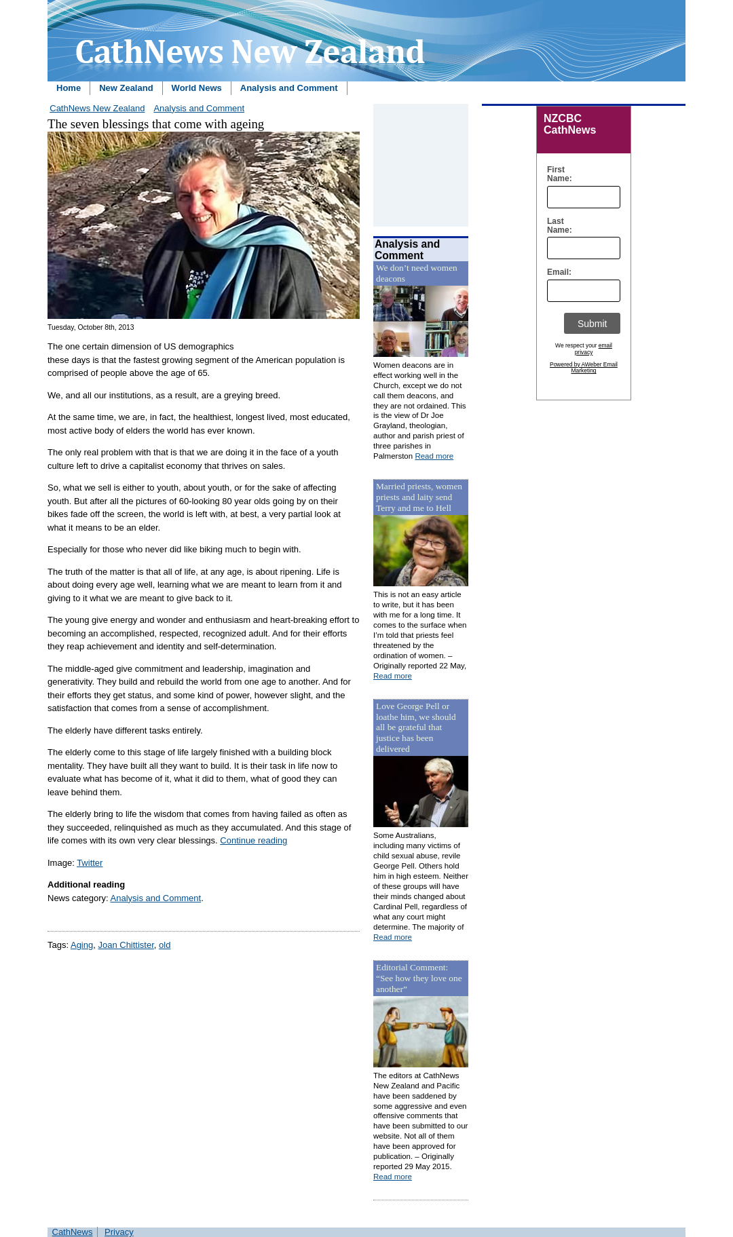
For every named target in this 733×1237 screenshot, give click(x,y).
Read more (434, 456)
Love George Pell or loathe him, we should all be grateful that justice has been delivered (416, 728)
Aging (82, 945)
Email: (556, 272)
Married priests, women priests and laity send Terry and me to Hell (419, 497)
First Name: (556, 174)
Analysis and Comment (289, 88)
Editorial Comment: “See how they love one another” (419, 978)
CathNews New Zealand (97, 108)
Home (68, 88)
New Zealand (126, 88)
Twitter (89, 863)
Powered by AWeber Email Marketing (584, 368)
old (164, 945)
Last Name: (556, 226)
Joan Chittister (125, 945)
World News (197, 88)
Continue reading (253, 840)
